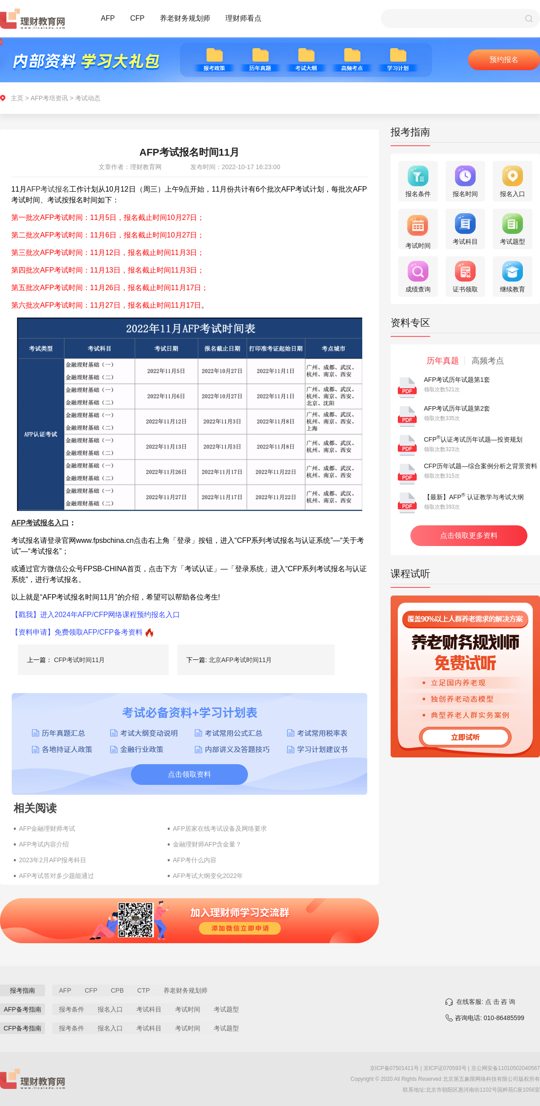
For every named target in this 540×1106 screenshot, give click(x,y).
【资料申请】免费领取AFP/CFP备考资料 (77, 632)
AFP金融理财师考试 (47, 828)
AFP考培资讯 (49, 98)
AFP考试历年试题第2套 (457, 408)
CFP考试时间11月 (79, 659)
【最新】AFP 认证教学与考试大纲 (474, 497)
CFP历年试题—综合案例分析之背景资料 (480, 466)
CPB (117, 990)
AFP (108, 18)
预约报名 (504, 59)
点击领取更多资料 (469, 535)
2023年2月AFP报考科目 (52, 860)
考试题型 (226, 1009)
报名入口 (110, 1009)
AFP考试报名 (48, 189)
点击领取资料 (189, 774)
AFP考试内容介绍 (44, 844)
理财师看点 (243, 18)
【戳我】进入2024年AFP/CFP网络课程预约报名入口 (95, 614)
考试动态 (87, 98)
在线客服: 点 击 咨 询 (485, 1001)
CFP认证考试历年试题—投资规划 (473, 439)
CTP (143, 990)
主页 (17, 98)
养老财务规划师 (185, 18)
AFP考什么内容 (194, 860)
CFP (137, 18)
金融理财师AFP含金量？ (207, 844)
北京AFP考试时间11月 (240, 659)
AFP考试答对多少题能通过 (56, 875)
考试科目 (149, 1009)
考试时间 (187, 1009)
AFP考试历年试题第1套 (457, 379)
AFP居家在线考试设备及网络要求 (220, 828)
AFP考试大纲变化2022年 (208, 875)
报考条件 (71, 1009)
